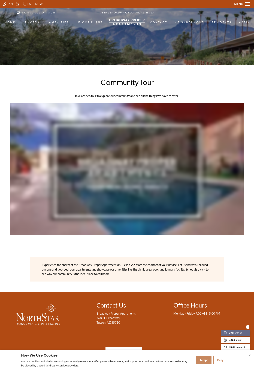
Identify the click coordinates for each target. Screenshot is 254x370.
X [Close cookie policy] (249, 355)
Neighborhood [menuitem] (189, 22)
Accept (203, 360)
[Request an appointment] (17, 4)
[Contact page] (10, 4)
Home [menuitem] (10, 22)
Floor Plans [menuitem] (90, 22)
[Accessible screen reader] (4, 4)
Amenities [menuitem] (59, 22)
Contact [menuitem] (158, 22)
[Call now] (32, 4)
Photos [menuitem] (32, 22)
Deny (220, 360)
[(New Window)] (18, 12)
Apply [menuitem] (244, 22)
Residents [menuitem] (221, 22)
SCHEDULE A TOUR (39, 12)
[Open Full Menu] (242, 4)
